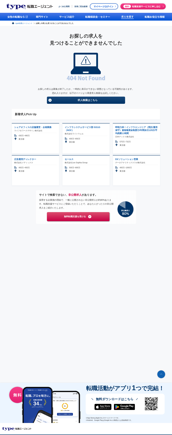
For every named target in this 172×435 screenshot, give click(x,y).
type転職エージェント (24, 23)
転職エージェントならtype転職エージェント (17, 428)
